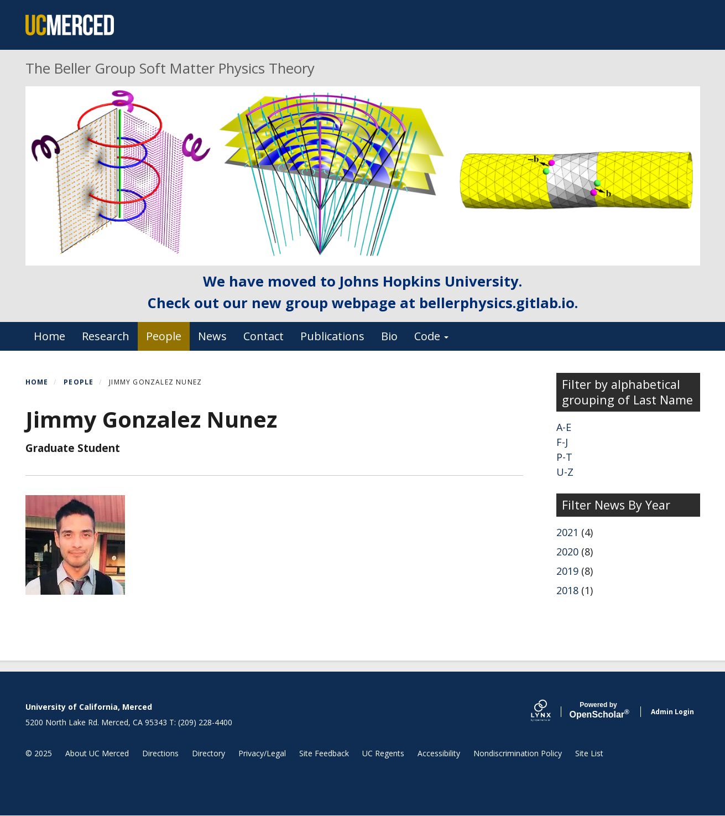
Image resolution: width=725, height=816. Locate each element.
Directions (160, 753)
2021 (567, 532)
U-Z (564, 472)
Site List (589, 753)
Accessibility (439, 753)
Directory (208, 753)
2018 (567, 590)
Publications (332, 336)
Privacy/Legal (262, 753)
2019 (567, 571)
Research (105, 336)
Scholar (599, 710)
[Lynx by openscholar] (550, 711)
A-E (563, 427)
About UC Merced (97, 753)
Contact (263, 336)
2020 (567, 551)
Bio (389, 336)
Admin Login (672, 711)
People (163, 336)
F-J (562, 442)
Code (431, 336)
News (212, 336)
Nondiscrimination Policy (517, 753)
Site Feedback (324, 753)
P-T (564, 457)
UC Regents (383, 753)
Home (49, 336)
